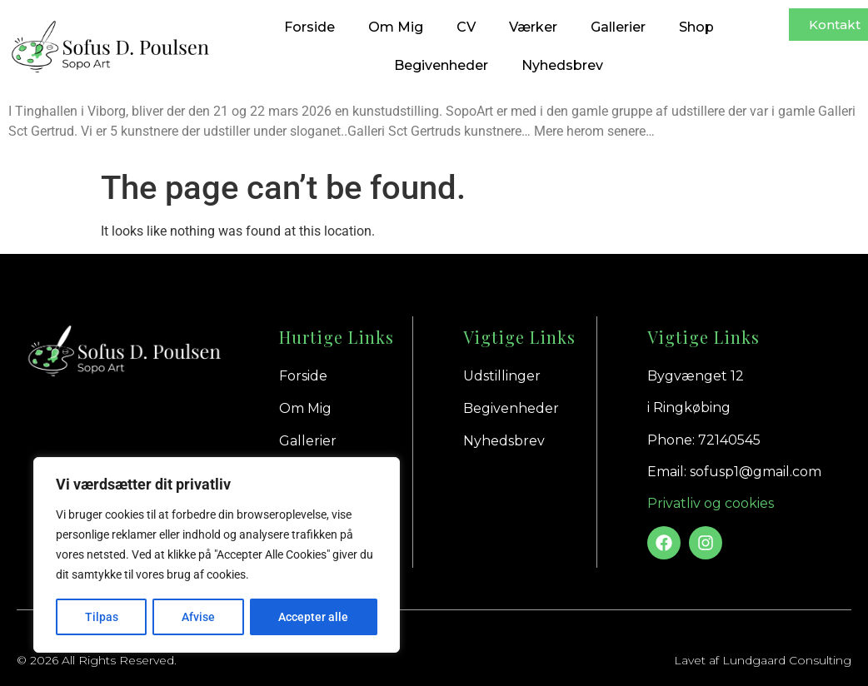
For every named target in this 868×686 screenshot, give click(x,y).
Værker (533, 27)
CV (466, 27)
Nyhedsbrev (562, 65)
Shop (696, 27)
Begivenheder (441, 65)
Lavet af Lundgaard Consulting (762, 660)
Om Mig (395, 27)
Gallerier (618, 27)
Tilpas (100, 617)
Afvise (198, 617)
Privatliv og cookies (710, 503)
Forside (309, 27)
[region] (216, 555)
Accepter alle (314, 617)
